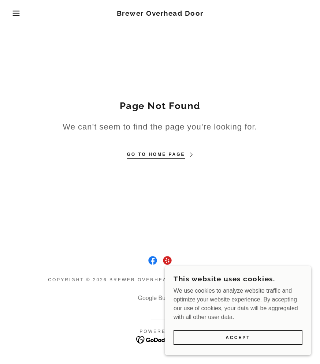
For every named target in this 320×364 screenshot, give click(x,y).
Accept (238, 337)
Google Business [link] (160, 298)
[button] (16, 13)
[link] (160, 14)
